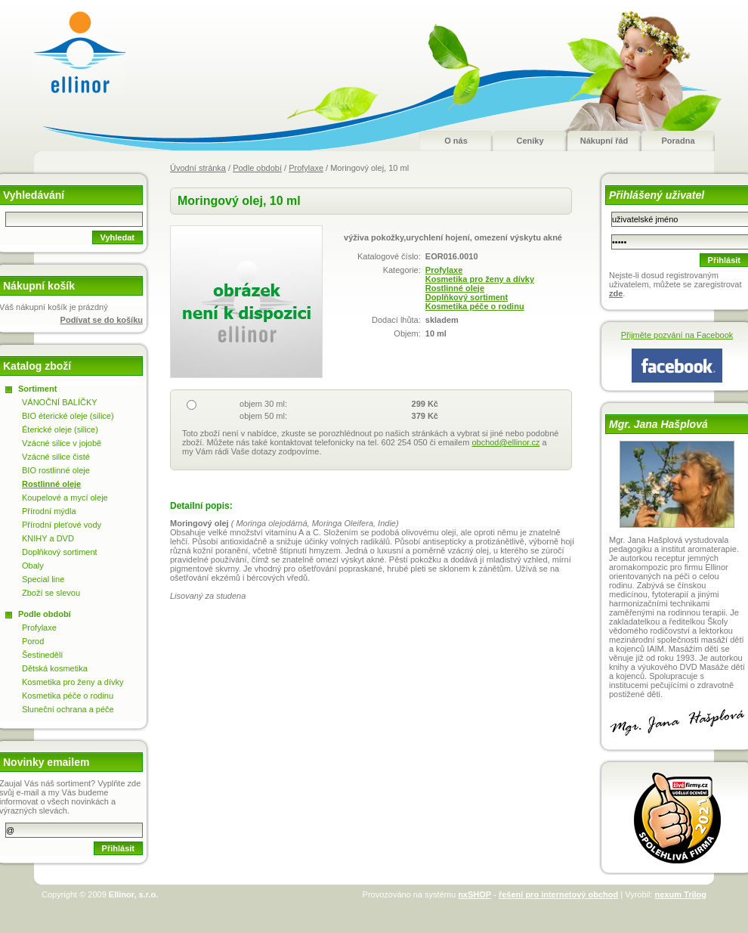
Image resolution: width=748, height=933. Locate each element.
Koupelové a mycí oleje (65, 497)
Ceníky (529, 140)
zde (616, 293)
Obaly (33, 565)
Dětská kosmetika (55, 668)
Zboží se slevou (51, 592)
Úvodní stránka (198, 167)
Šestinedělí (42, 654)
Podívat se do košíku (101, 319)
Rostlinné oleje (454, 288)
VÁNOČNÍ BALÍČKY (59, 402)
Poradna (677, 140)
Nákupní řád (604, 140)
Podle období (257, 167)
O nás (456, 140)
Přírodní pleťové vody (61, 524)
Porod (33, 641)
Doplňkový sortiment (466, 297)
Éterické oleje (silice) (60, 429)
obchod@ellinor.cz (505, 442)
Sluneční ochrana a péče (68, 709)
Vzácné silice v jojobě (61, 443)
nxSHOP (474, 894)
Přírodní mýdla (49, 511)
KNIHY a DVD (48, 538)
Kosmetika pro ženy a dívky (479, 279)
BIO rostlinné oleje (56, 470)
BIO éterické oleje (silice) (68, 415)
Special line (43, 579)
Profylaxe (306, 167)
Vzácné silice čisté (56, 456)
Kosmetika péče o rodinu (474, 306)
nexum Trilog (680, 894)
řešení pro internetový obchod (558, 894)
